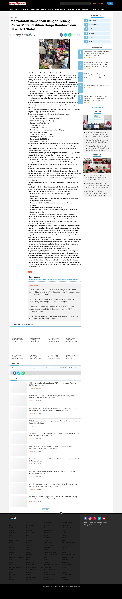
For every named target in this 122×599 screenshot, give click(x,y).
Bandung (11, 530)
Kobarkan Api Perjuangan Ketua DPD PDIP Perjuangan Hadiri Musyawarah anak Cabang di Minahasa (54, 450)
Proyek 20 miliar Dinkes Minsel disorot (97, 81)
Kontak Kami (94, 523)
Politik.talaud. (31, 570)
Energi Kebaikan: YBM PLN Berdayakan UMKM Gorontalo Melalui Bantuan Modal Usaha (54, 474)
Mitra (30, 272)
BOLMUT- (64, 535)
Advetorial (65, 525)
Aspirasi (91, 37)
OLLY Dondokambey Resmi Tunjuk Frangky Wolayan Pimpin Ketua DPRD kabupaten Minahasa (52, 425)
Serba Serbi (12, 575)
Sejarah (101, 9)
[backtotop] (61, 514)
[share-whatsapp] (70, 35)
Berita (64, 530)
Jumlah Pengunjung (103, 525)
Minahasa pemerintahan (16, 557)
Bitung (64, 533)
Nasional (47, 560)
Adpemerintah (48, 523)
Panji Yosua (30, 562)
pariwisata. (12, 565)
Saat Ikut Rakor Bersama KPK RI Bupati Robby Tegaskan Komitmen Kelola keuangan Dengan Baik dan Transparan (54, 488)
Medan (64, 552)
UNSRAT (28, 580)
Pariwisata (65, 562)
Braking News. (66, 538)
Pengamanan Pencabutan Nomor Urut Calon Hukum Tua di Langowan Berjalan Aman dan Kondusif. (100, 92)
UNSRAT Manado (49, 580)
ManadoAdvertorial (50, 552)
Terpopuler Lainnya (97, 99)
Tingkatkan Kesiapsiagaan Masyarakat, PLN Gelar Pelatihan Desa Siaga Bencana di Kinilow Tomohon (97, 169)
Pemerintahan (34, 9)
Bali (45, 528)
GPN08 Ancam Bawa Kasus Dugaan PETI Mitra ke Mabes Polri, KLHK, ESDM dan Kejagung (54, 386)
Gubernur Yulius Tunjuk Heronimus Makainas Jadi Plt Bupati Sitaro (97, 133)
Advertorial (30, 525)
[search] (75, 3)
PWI (63, 570)
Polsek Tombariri (49, 570)
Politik (50, 9)
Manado (43, 9)
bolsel (11, 538)
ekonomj (11, 543)
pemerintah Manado (50, 565)
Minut (78, 9)
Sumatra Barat (31, 577)
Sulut (10, 577)
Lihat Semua (45, 510)
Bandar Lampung (67, 528)
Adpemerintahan (67, 523)
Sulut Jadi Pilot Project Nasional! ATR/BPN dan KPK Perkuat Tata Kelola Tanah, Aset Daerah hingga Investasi (97, 126)
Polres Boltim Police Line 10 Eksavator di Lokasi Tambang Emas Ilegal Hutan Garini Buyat (55, 461)
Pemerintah (30, 565)
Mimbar (11, 555)
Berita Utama (93, 20)
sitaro (28, 575)
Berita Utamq (48, 533)
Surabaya (47, 577)
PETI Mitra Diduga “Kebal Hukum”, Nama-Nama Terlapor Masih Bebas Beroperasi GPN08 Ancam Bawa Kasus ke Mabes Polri (54, 412)
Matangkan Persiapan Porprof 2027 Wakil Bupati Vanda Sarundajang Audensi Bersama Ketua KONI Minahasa (53, 501)
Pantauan (93, 9)
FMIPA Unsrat (48, 543)
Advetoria (47, 525)
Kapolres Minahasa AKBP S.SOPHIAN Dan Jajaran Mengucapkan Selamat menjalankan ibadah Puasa (54, 280)
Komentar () (76, 35)
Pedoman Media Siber (105, 523)
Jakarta (11, 548)
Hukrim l (29, 545)
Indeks (17, 9)
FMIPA (28, 543)
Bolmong (11, 535)
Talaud (64, 577)
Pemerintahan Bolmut (16, 567)
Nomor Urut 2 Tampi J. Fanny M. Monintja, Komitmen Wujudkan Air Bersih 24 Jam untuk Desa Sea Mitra (53, 399)
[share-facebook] (61, 35)
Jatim (28, 548)
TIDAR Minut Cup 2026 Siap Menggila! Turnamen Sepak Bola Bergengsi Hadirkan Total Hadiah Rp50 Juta (54, 437)
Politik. (11, 570)
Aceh (27, 523)
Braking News (48, 538)
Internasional (66, 545)
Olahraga (65, 560)
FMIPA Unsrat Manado (68, 543)
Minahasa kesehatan (68, 555)
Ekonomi (64, 540)
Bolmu (28, 535)
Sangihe (28, 572)
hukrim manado (49, 545)
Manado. (29, 552)
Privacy (86, 525)
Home (11, 9)
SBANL (46, 572)
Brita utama (30, 540)
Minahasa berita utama (51, 555)
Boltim (28, 538)
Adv (10, 525)
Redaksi (86, 523)
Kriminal (29, 550)
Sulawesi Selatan (49, 575)
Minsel (46, 557)
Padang (11, 562)
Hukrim (11, 545)
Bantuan (29, 530)
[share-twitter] (65, 35)
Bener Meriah (48, 530)
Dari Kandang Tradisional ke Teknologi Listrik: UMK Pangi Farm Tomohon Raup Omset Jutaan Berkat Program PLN (97, 185)
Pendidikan (70, 9)
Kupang (46, 550)
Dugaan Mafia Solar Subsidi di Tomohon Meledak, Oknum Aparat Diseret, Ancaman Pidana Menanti (97, 177)
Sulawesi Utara (60, 9)
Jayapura (47, 548)
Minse (28, 557)
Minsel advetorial (67, 557)
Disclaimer (93, 525)
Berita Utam (12, 533)
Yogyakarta (65, 580)
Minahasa (24, 9)
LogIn (110, 3)
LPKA (63, 550)
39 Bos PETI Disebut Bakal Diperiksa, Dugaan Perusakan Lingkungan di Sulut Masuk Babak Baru (99, 53)
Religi (10, 572)
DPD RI (46, 540)
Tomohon (85, 9)
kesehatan (92, 29)
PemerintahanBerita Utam (34, 567)
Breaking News (13, 540)
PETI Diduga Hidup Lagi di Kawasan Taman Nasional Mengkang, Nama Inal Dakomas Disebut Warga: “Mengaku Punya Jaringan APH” (98, 73)
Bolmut (46, 535)
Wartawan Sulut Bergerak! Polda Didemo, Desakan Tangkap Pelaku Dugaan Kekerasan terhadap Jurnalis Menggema (97, 140)
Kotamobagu (12, 550)
